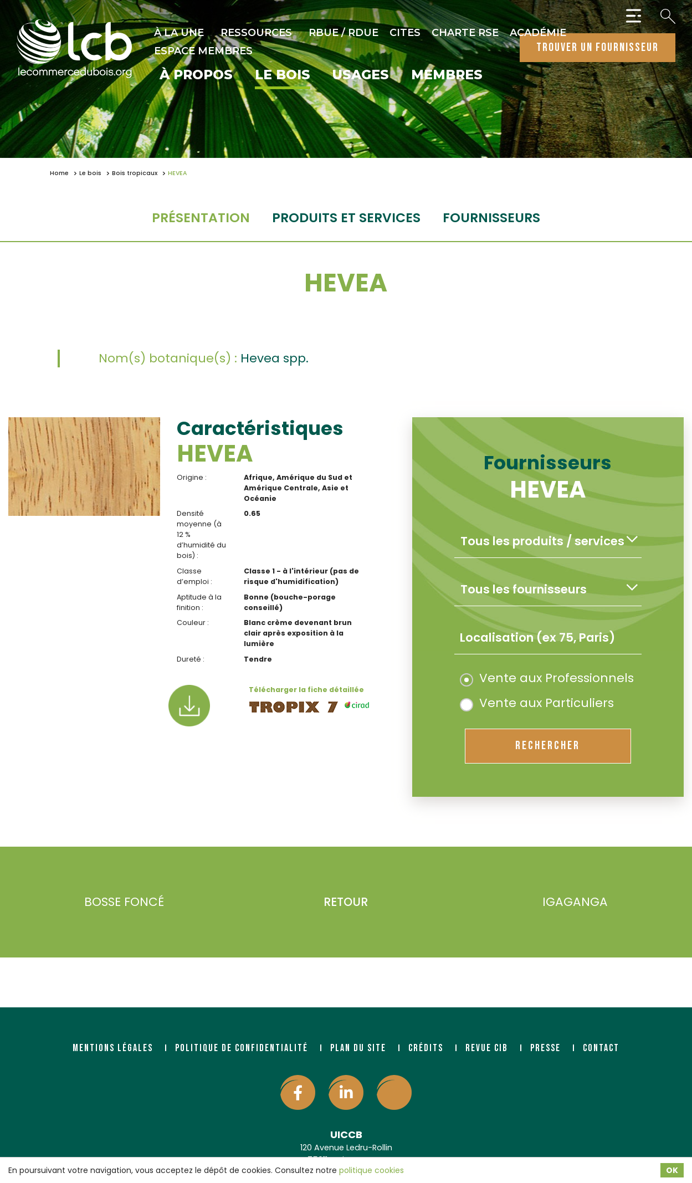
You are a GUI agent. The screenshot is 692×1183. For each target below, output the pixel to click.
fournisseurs (491, 217)
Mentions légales (113, 1048)
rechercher (547, 745)
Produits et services (346, 217)
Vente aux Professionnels (547, 678)
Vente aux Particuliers (537, 702)
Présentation (201, 217)
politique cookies (371, 1170)
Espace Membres (203, 51)
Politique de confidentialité (241, 1048)
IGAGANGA (591, 902)
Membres (447, 75)
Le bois (282, 75)
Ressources (256, 33)
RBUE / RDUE (343, 33)
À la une (179, 33)
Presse (545, 1048)
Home (59, 173)
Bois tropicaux (134, 173)
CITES (405, 33)
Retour (346, 902)
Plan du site (358, 1048)
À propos (196, 75)
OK (672, 1170)
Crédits (425, 1048)
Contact (601, 1048)
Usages (360, 75)
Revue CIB (486, 1048)
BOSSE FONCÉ (108, 902)
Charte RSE (465, 33)
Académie (538, 33)
